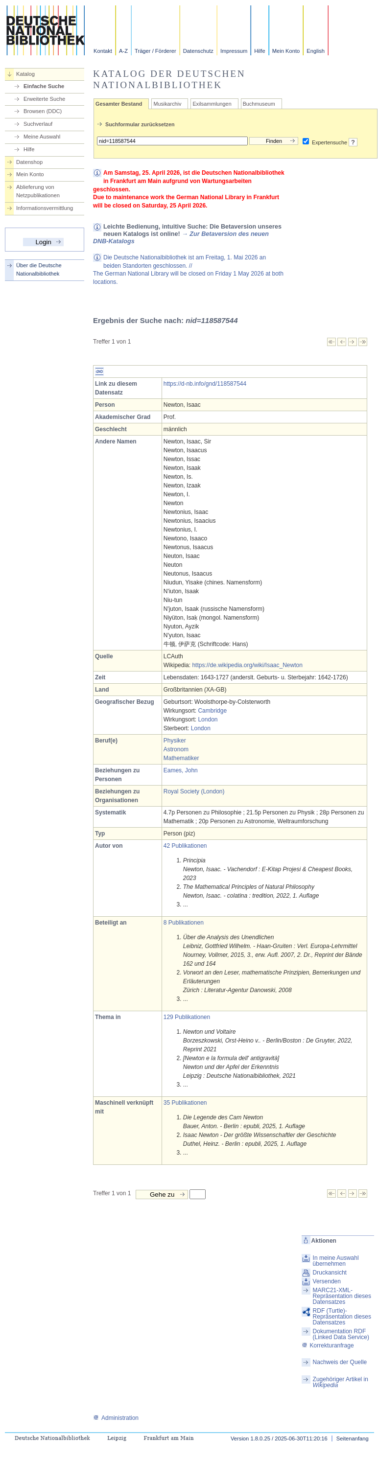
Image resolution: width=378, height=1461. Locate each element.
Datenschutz (198, 51)
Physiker (175, 740)
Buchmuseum (259, 104)
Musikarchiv (167, 104)
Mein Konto (286, 51)
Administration (116, 1418)
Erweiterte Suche (44, 99)
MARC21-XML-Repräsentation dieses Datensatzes (342, 1296)
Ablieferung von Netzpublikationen (38, 191)
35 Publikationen (185, 1102)
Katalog (25, 74)
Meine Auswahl (42, 136)
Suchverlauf (38, 124)
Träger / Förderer (155, 51)
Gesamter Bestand (118, 104)
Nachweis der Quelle (340, 1362)
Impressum (233, 51)
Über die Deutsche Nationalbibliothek (39, 269)
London (207, 719)
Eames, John (181, 770)
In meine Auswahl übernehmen (336, 1260)
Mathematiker (181, 758)
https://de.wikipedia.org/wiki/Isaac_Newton (247, 665)
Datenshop (29, 162)
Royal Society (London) (194, 791)
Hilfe (259, 51)
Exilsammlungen (211, 104)
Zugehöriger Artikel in (340, 1382)
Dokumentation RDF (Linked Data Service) (341, 1334)
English (316, 51)
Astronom (176, 749)
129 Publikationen (187, 1017)
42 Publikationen (185, 845)
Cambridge (212, 710)
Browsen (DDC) (43, 111)
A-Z (123, 51)
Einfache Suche (44, 86)
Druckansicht (330, 1272)
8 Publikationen (184, 922)
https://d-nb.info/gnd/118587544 (205, 383)
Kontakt (103, 51)
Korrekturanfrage (328, 1345)
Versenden (327, 1281)
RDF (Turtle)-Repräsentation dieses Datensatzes (342, 1316)
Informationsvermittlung (44, 208)
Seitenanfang (352, 1438)
